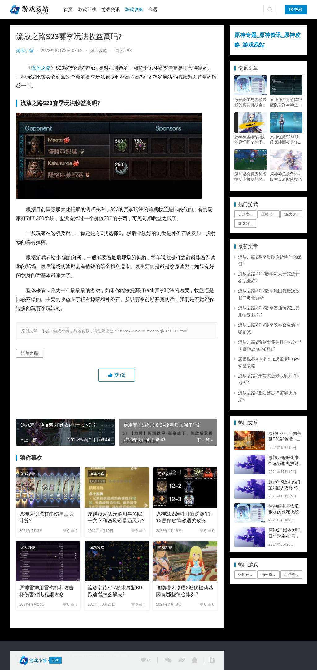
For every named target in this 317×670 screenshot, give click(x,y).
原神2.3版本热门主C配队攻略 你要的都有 (284, 487)
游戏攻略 (134, 9)
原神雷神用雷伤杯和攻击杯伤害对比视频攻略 (46, 591)
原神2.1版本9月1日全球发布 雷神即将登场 (284, 536)
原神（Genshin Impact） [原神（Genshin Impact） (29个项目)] (270, 214)
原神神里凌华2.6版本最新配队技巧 (286, 177)
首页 (68, 9)
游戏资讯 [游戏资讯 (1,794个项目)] (245, 223)
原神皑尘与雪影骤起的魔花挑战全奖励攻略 (250, 102)
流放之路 (41, 68)
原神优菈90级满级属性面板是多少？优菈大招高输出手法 (286, 140)
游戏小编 (24, 50)
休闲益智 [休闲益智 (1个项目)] (245, 574)
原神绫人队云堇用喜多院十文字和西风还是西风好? (116, 517)
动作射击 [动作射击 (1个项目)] (268, 574)
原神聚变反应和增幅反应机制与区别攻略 (250, 177)
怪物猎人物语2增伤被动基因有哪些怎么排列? (184, 591)
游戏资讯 (110, 9)
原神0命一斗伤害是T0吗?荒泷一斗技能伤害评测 (285, 439)
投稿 (295, 9)
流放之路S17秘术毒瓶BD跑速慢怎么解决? (115, 591)
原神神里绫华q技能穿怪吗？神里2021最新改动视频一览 (249, 140)
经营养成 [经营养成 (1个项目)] (291, 574)
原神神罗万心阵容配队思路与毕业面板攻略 (286, 102)
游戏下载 (87, 9)
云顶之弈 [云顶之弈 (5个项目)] (245, 214)
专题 (153, 9)
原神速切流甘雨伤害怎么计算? (46, 517)
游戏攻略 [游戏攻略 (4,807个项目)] (291, 214)
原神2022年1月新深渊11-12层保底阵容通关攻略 (184, 517)
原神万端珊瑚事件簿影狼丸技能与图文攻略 (283, 463)
